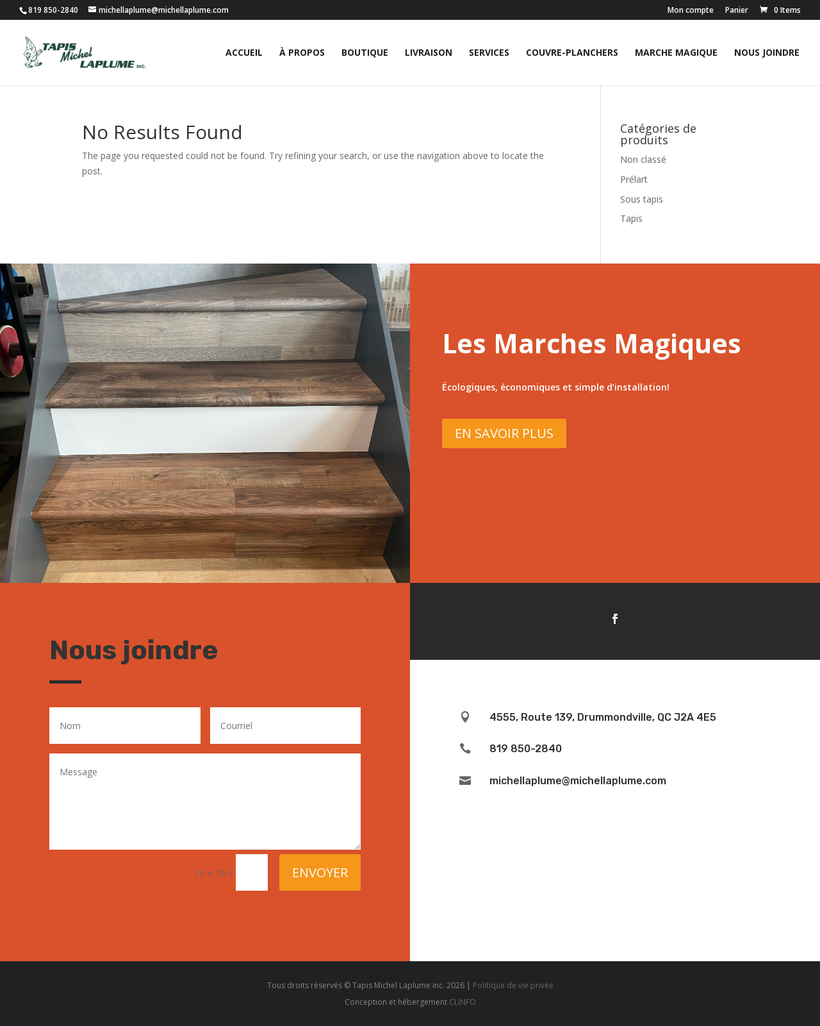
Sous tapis (641, 199)
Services (489, 53)
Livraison (428, 53)
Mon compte (691, 10)
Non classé (643, 159)
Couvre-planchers (572, 53)
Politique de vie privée (513, 985)
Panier (736, 10)
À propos (302, 53)
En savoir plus (504, 433)
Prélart (634, 179)
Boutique (364, 53)
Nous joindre (767, 53)
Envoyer (320, 872)
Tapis (631, 218)
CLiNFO (462, 1002)
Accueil (244, 53)
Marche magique (676, 53)
